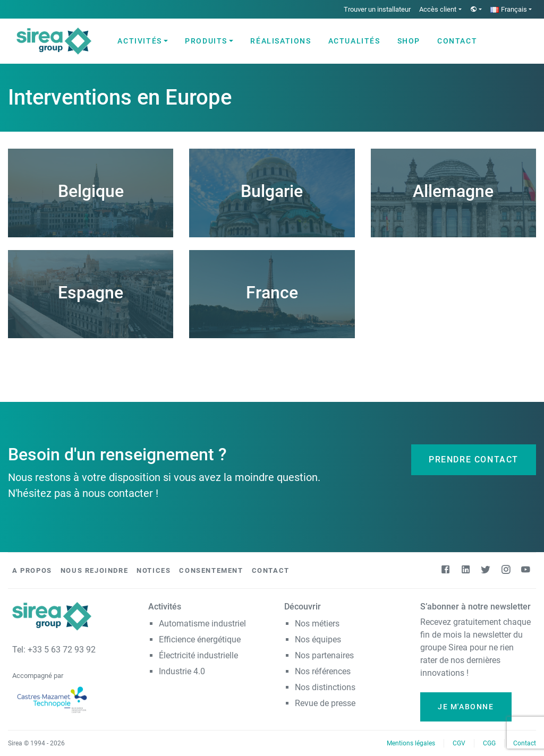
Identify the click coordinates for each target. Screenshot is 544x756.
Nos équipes (318, 639)
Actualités (354, 41)
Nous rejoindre (94, 570)
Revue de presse (325, 703)
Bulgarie (272, 191)
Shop (408, 41)
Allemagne (453, 191)
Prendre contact (473, 459)
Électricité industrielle (198, 655)
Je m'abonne (466, 706)
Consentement (211, 570)
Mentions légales (411, 743)
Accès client (437, 9)
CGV (459, 743)
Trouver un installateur (377, 9)
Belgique (91, 191)
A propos (32, 570)
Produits (206, 41)
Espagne (90, 292)
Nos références (323, 671)
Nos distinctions (325, 687)
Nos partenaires (324, 655)
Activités (139, 41)
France (272, 292)
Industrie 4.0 (182, 671)
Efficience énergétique (200, 639)
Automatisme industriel (202, 623)
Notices (154, 570)
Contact (457, 41)
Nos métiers (317, 623)
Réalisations (280, 41)
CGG (489, 743)
